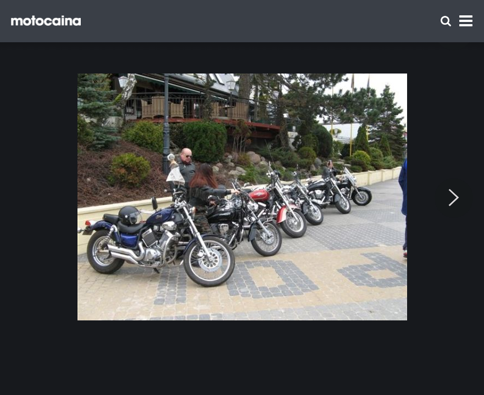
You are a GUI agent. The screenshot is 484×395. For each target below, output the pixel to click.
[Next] (454, 198)
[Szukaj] (446, 21)
